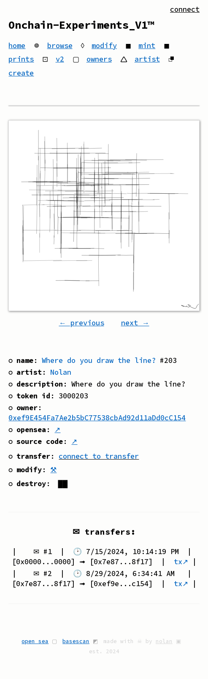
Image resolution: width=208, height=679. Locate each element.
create (21, 73)
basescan (75, 641)
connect (185, 9)
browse (60, 45)
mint (146, 45)
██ (63, 483)
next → (135, 322)
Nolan (60, 372)
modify (104, 45)
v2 (60, 59)
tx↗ (181, 561)
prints (21, 59)
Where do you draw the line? (99, 360)
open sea (35, 641)
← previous (81, 322)
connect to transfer (99, 456)
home (16, 45)
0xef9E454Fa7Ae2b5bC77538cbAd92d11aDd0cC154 (97, 417)
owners (99, 59)
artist (147, 59)
